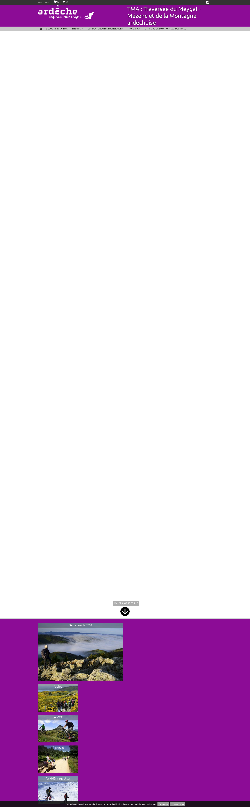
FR (74, 2)
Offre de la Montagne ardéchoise (165, 28)
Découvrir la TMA (57, 28)
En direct (77, 28)
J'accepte (163, 804)
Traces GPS (134, 28)
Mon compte (44, 2)
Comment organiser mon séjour (105, 28)
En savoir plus (177, 804)
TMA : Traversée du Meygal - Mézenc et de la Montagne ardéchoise (163, 15)
